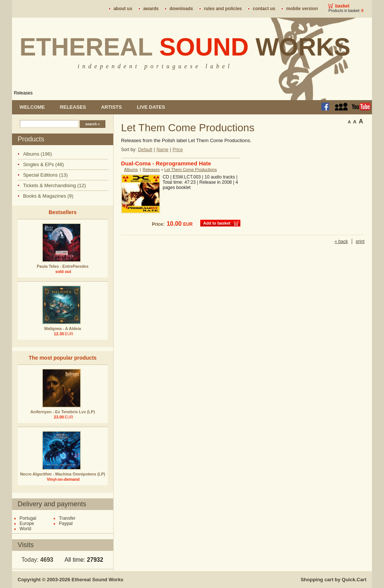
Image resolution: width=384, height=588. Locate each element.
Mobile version (302, 8)
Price (177, 149)
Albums (131, 169)
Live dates (151, 107)
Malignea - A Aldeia (62, 328)
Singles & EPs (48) (43, 164)
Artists (111, 107)
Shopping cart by (333, 579)
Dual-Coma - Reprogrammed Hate (166, 163)
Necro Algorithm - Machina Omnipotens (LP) (62, 474)
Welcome (32, 107)
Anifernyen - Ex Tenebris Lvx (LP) (62, 412)
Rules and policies (223, 8)
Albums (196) (37, 154)
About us (123, 8)
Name (162, 149)
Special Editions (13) (45, 175)
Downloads (181, 8)
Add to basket (217, 223)
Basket (342, 6)
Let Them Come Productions (190, 169)
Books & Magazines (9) (48, 196)
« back (341, 241)
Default (145, 149)
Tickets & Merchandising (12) (54, 185)
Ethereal (185, 47)
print (360, 241)
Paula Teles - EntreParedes (62, 266)
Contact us (264, 8)
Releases (23, 93)
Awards (151, 8)
